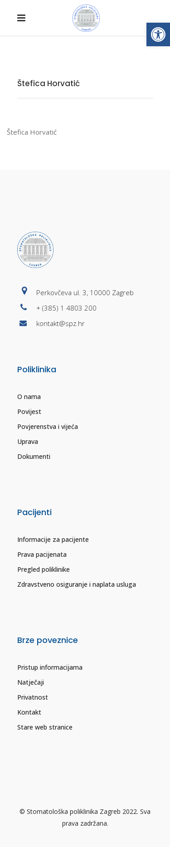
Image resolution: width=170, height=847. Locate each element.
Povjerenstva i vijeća (47, 426)
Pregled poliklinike (43, 569)
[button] (158, 34)
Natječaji (30, 682)
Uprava (27, 441)
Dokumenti (33, 456)
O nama (29, 396)
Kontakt (29, 712)
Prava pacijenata (42, 554)
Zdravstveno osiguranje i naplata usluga (76, 584)
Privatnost (32, 697)
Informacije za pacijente (53, 539)
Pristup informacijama (50, 667)
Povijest (29, 411)
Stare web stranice (45, 727)
